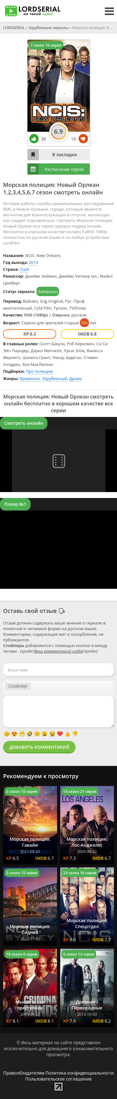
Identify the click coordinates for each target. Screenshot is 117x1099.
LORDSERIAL (14, 27)
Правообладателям (23, 1073)
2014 (33, 262)
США (24, 269)
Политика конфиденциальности (80, 1073)
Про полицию (39, 371)
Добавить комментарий (39, 747)
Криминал (30, 378)
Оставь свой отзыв (30, 610)
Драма (75, 378)
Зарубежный (54, 378)
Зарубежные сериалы (48, 27)
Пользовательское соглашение (58, 1079)
